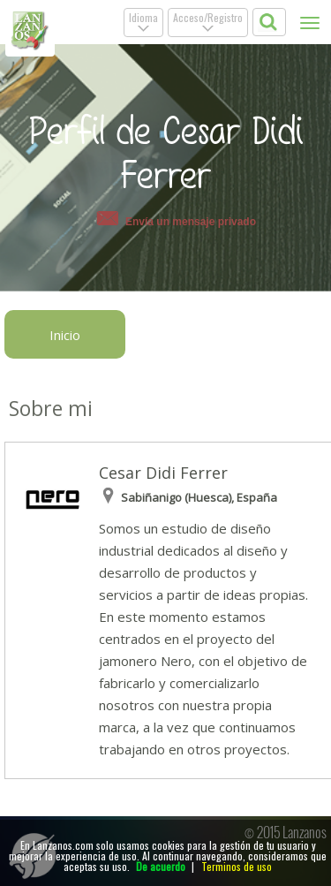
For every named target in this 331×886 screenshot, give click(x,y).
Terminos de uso (236, 866)
